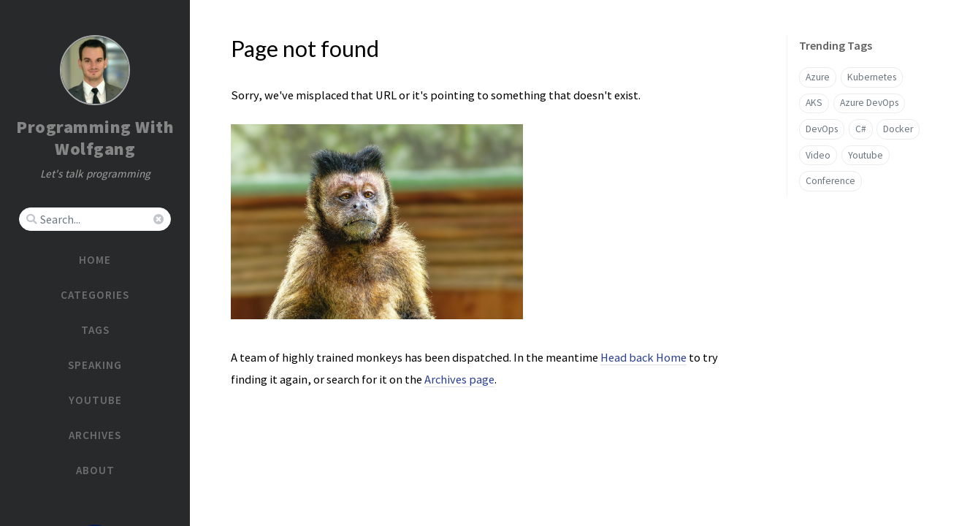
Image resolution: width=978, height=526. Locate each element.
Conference (830, 181)
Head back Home (643, 357)
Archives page (459, 379)
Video (818, 155)
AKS (814, 102)
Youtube (865, 155)
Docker (898, 129)
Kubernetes (871, 77)
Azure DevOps (869, 102)
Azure (818, 77)
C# (860, 129)
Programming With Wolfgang (95, 137)
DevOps (822, 129)
